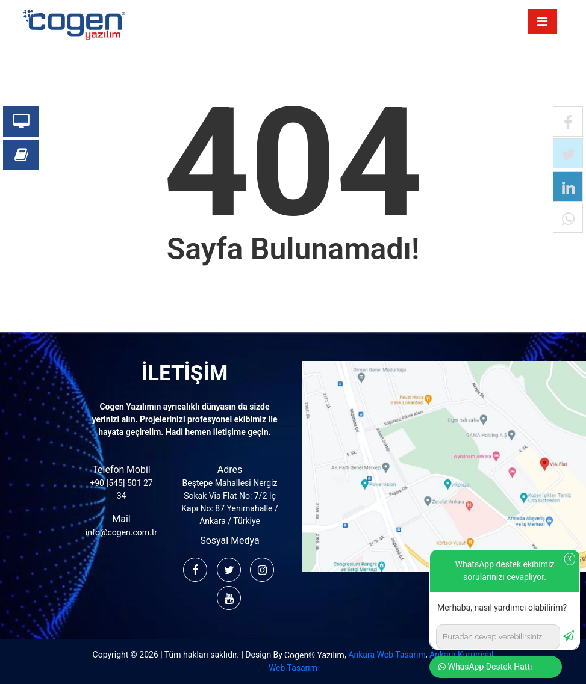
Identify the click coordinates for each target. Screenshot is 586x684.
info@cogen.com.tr (121, 532)
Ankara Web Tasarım (386, 654)
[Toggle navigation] (542, 21)
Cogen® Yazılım (314, 655)
